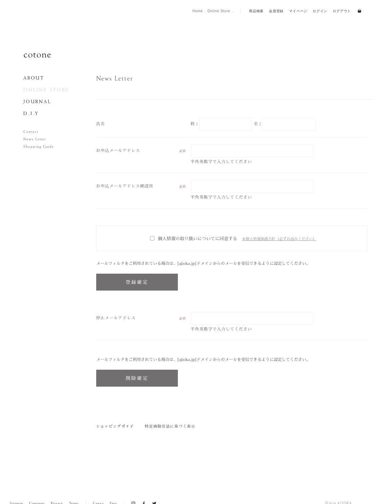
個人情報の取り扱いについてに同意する (193, 238)
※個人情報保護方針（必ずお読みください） (279, 239)
